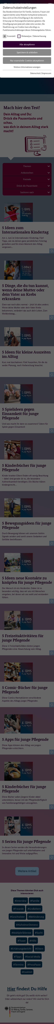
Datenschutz (35, 73)
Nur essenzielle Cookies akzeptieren (27, 60)
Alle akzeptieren (27, 44)
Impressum (46, 73)
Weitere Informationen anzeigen (27, 66)
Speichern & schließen (27, 52)
